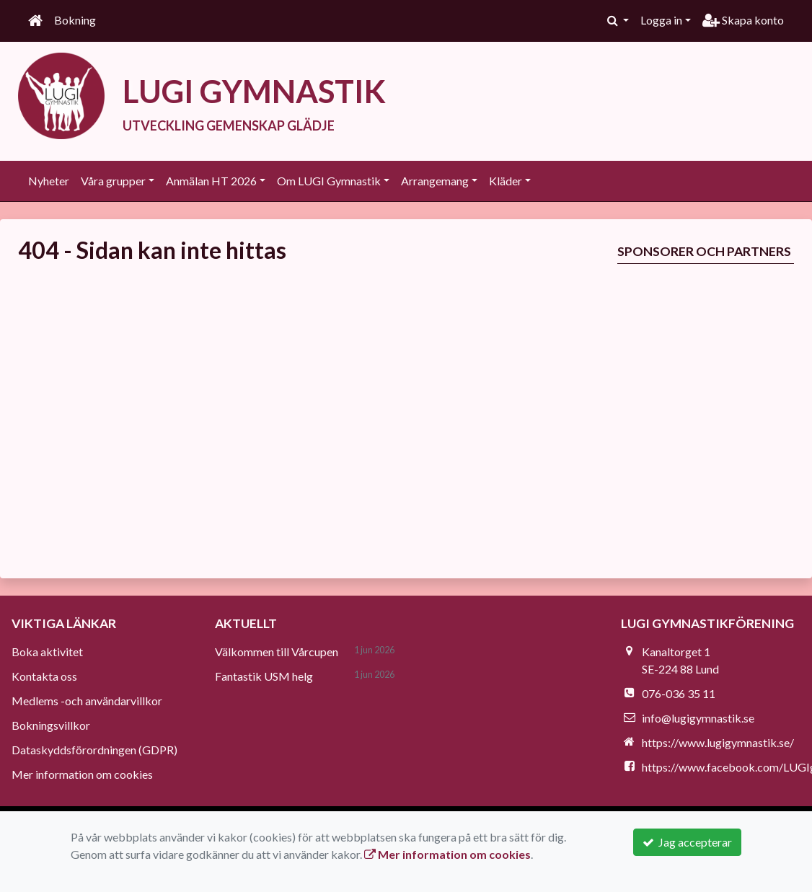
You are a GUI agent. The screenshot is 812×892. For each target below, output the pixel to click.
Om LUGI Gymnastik (329, 180)
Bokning (75, 20)
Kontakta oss (44, 676)
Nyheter (48, 180)
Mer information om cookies (82, 774)
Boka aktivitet (47, 651)
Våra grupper (113, 180)
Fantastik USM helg (264, 676)
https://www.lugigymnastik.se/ (718, 742)
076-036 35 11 (678, 693)
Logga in (661, 20)
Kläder (505, 180)
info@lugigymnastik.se (698, 718)
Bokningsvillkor (51, 725)
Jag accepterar (687, 842)
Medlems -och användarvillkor (87, 700)
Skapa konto (743, 20)
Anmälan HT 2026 (211, 180)
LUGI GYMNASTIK (258, 90)
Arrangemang (435, 180)
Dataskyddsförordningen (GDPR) (94, 749)
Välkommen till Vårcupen (276, 651)
